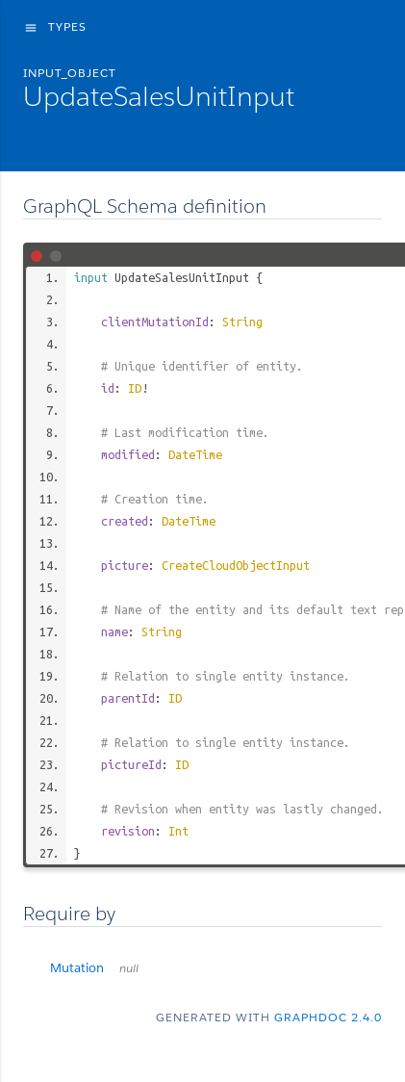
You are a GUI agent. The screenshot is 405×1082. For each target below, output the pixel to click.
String (242, 321)
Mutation (94, 968)
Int (178, 830)
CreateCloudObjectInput (236, 565)
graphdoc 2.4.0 (328, 1017)
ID (134, 388)
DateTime (195, 454)
